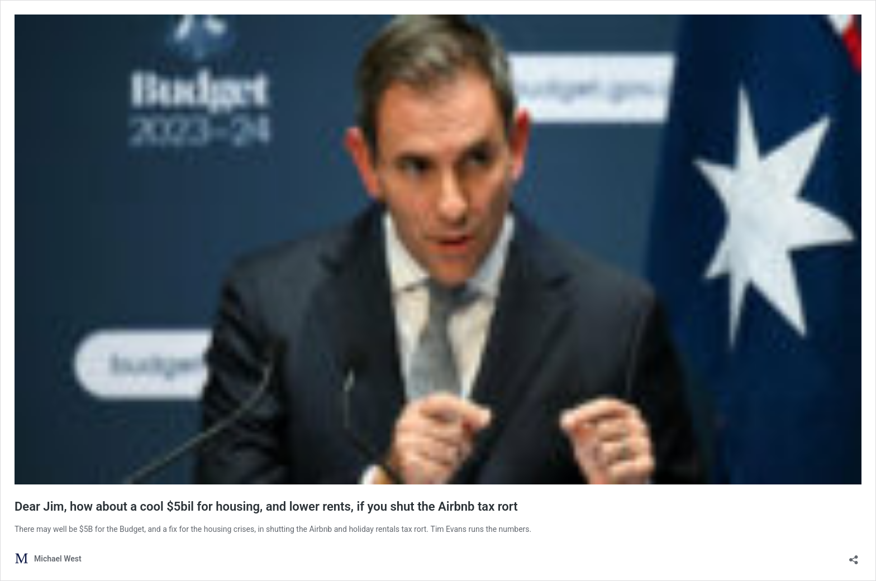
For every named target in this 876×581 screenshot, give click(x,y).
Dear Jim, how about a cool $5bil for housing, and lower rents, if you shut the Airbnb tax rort (266, 506)
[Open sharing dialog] (853, 556)
